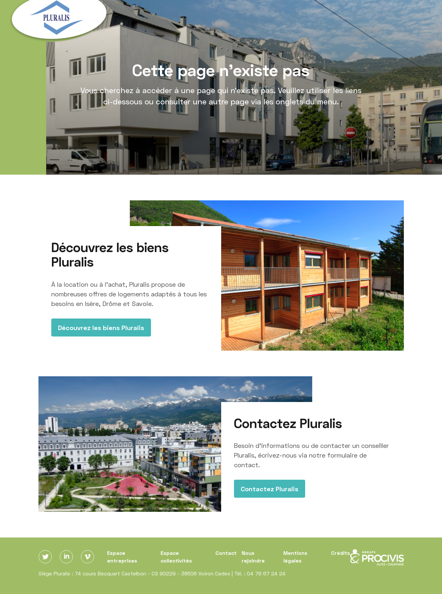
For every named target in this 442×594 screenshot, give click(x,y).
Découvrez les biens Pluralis (101, 327)
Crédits (340, 553)
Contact (226, 553)
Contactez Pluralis (269, 489)
